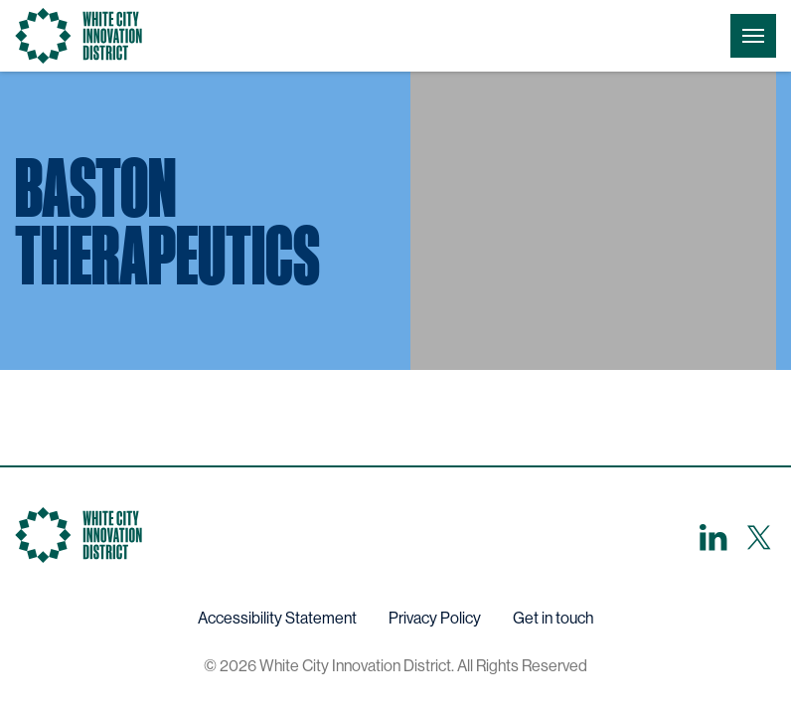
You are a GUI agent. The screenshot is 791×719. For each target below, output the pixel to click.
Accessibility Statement (277, 618)
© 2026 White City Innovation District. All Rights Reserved (395, 665)
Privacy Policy (435, 618)
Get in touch (553, 618)
